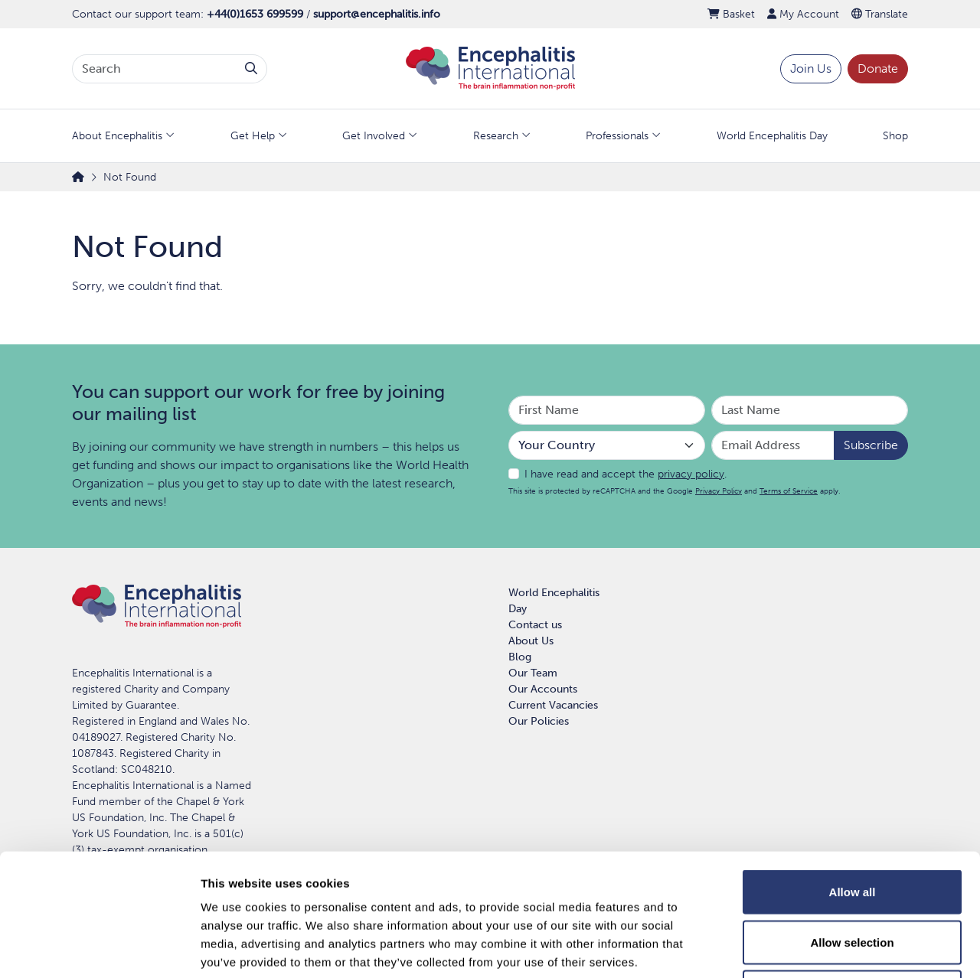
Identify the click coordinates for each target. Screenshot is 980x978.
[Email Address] (773, 445)
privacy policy (691, 474)
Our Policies (538, 721)
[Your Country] (606, 445)
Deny (852, 877)
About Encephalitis (117, 135)
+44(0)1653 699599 (255, 14)
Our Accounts (542, 689)
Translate (879, 14)
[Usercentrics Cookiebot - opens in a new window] (99, 948)
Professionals (617, 135)
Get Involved (373, 135)
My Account (803, 14)
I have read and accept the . (625, 474)
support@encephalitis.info (376, 14)
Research (495, 135)
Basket (731, 14)
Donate (878, 68)
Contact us (535, 624)
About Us (531, 640)
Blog (519, 656)
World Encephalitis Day (772, 135)
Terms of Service (789, 491)
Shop (895, 135)
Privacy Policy (718, 491)
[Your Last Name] (809, 410)
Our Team (532, 673)
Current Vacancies (553, 705)
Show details (803, 947)
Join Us (810, 68)
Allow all (852, 777)
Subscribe (871, 445)
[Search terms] (154, 68)
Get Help (252, 135)
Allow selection (851, 827)
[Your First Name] (606, 410)
